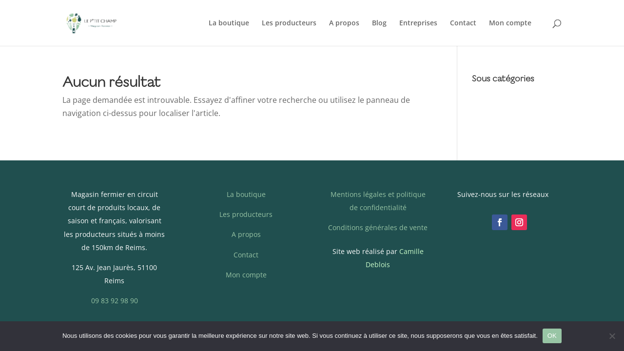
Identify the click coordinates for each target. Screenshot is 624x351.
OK (552, 335)
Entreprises (418, 23)
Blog (379, 23)
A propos (344, 23)
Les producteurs (289, 23)
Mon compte (510, 23)
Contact (463, 23)
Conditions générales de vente (378, 227)
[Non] (612, 336)
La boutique (229, 23)
